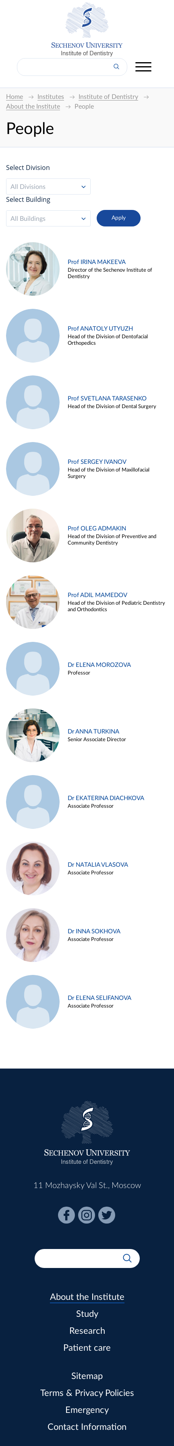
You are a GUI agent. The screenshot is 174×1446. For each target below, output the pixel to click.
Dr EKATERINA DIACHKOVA (106, 798)
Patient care (87, 1347)
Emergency (87, 1410)
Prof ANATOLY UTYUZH (100, 329)
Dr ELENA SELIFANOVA (99, 998)
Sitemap (87, 1376)
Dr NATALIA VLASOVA (98, 865)
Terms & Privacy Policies (87, 1393)
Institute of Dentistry (87, 53)
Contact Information (87, 1427)
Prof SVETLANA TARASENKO (107, 399)
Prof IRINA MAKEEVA (97, 262)
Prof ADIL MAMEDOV (97, 595)
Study (87, 1314)
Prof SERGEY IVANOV (97, 462)
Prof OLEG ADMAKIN (97, 529)
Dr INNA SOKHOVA (94, 931)
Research (87, 1331)
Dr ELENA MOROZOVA (99, 665)
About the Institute (87, 1297)
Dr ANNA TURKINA (93, 732)
